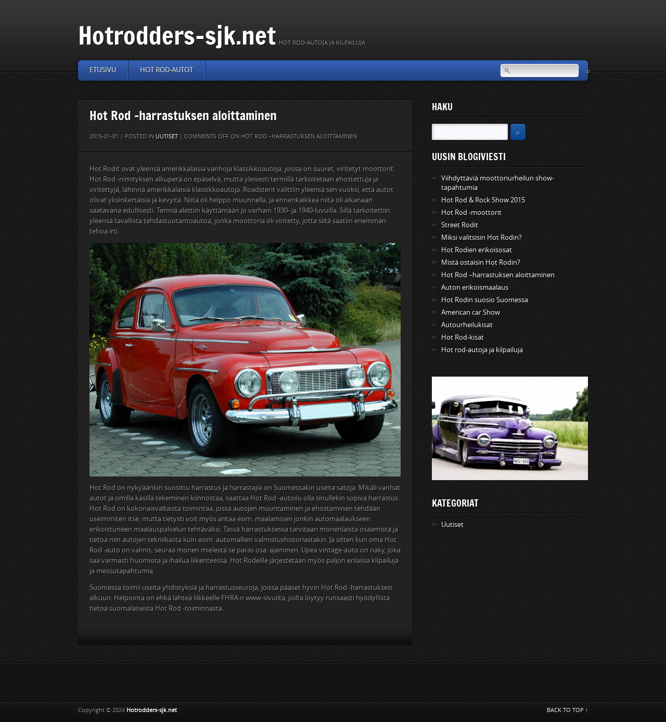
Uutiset (167, 136)
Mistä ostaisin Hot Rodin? (480, 262)
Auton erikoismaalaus (474, 287)
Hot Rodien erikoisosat (476, 250)
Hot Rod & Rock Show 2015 (483, 200)
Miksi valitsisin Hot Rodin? (481, 237)
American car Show (470, 312)
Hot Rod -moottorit (471, 212)
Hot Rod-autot (166, 70)
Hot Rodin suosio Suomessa (484, 300)
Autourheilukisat (467, 325)
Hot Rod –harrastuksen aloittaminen (498, 275)
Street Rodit (459, 225)
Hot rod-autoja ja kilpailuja (482, 350)
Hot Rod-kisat (462, 337)
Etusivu (102, 70)
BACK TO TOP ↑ (567, 710)
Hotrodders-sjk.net (177, 35)
